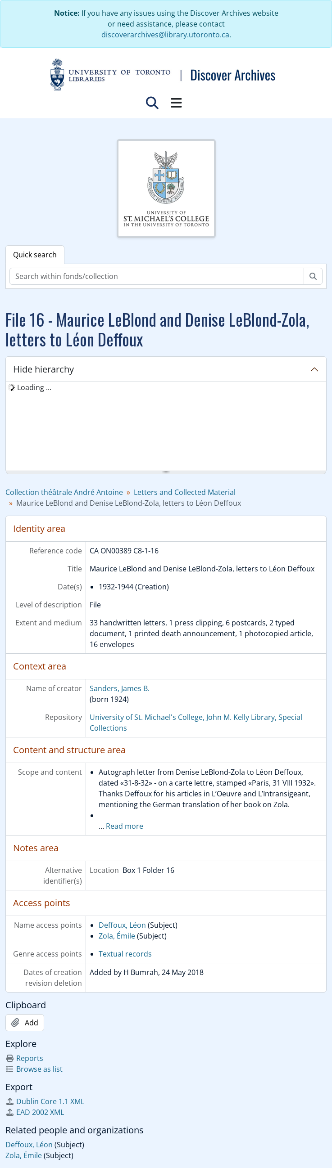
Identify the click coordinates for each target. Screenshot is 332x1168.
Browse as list (34, 1069)
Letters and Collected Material (185, 492)
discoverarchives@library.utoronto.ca (165, 35)
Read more (124, 826)
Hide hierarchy (43, 369)
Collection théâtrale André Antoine (64, 492)
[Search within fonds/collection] (156, 276)
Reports (24, 1058)
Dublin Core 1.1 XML (44, 1101)
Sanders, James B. (120, 688)
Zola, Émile (117, 936)
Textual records (125, 954)
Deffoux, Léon (122, 925)
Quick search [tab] (35, 255)
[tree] (166, 427)
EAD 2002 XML (34, 1112)
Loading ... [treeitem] (34, 387)
